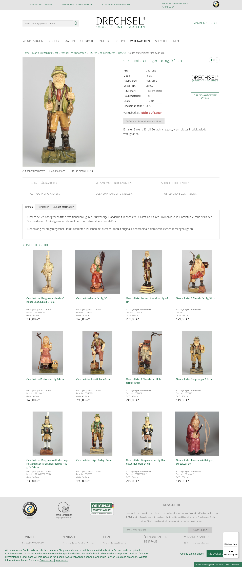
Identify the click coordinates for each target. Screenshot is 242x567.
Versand (235, 564)
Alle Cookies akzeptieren (221, 562)
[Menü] (237, 534)
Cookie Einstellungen (192, 562)
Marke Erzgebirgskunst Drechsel (50, 53)
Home (26, 53)
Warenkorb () (206, 23)
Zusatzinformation (63, 206)
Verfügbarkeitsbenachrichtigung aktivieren (144, 121)
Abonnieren (207, 529)
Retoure (188, 546)
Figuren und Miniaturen (102, 53)
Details (29, 206)
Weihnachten (78, 53)
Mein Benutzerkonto (175, 3)
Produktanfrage (57, 170)
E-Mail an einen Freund (81, 170)
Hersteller (43, 206)
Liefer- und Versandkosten (196, 542)
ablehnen (132, 565)
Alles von (205, 96)
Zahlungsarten (190, 549)
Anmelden (168, 6)
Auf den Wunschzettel (34, 170)
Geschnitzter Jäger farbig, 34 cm (146, 53)
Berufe (122, 53)
